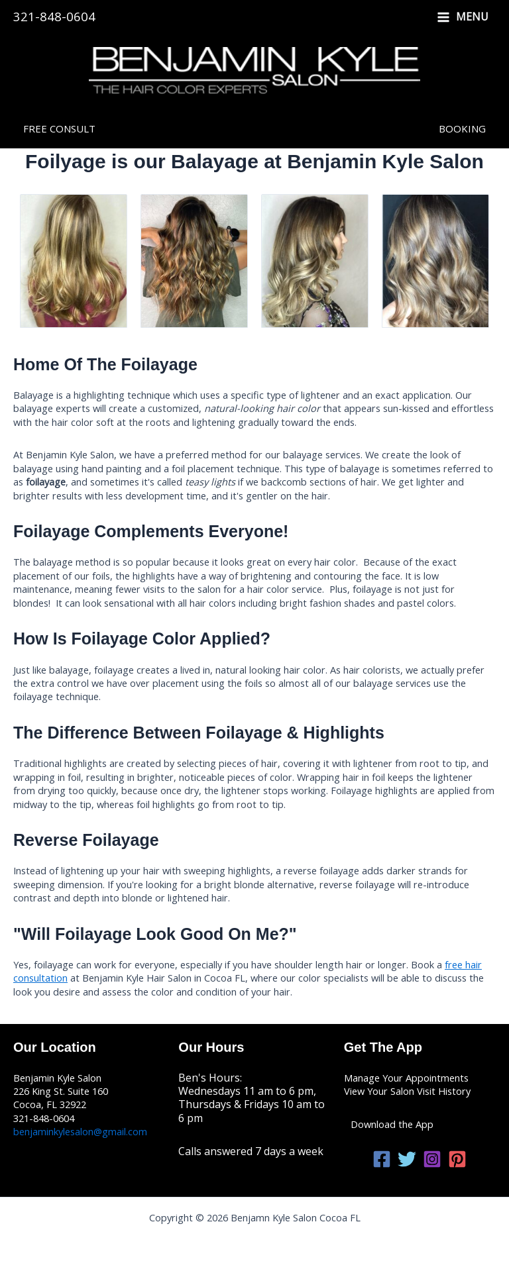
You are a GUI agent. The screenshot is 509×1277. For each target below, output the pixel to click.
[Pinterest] (457, 1159)
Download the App (392, 1124)
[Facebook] (381, 1159)
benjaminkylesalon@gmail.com (80, 1131)
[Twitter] (407, 1159)
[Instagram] (432, 1159)
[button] (59, 128)
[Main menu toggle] (462, 17)
